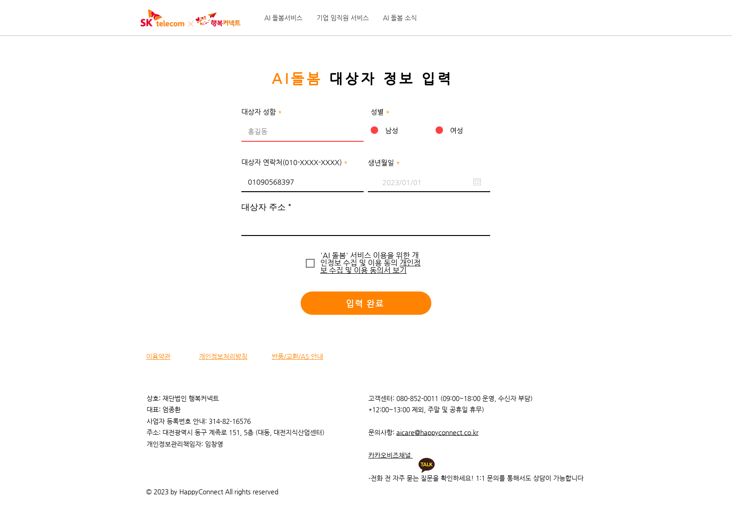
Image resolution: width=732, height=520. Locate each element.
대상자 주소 (263, 207)
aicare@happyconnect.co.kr (437, 432)
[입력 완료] (366, 303)
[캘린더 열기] (477, 182)
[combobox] (365, 224)
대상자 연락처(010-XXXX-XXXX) (291, 162)
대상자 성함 (258, 111)
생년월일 (386, 162)
